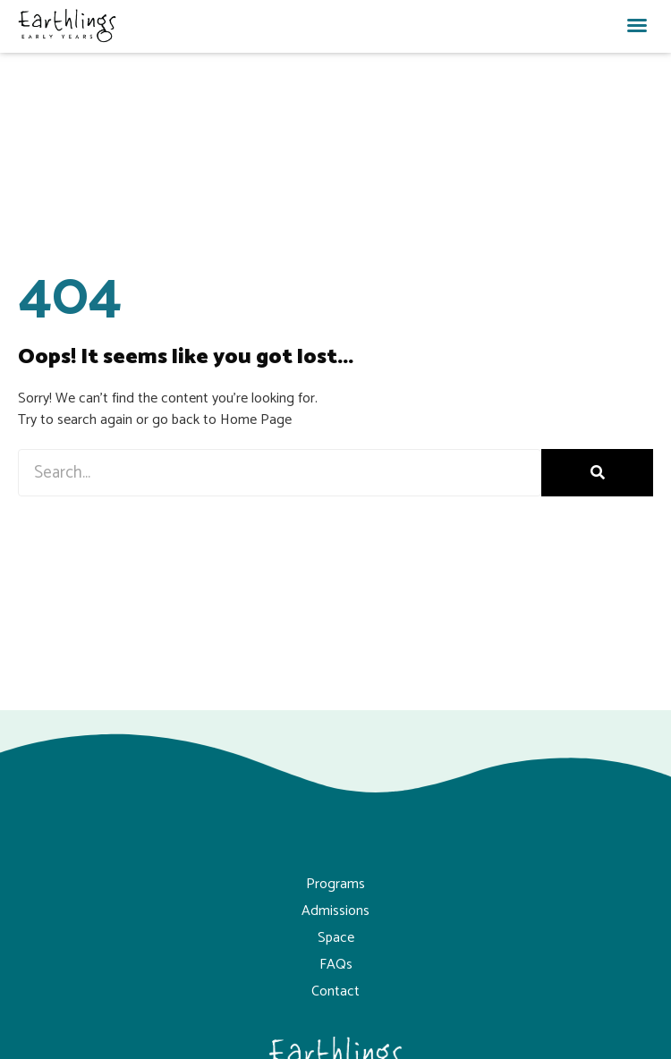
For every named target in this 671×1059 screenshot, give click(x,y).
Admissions (335, 911)
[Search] (597, 472)
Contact (335, 991)
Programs (335, 884)
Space (336, 938)
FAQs (335, 965)
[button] (637, 25)
